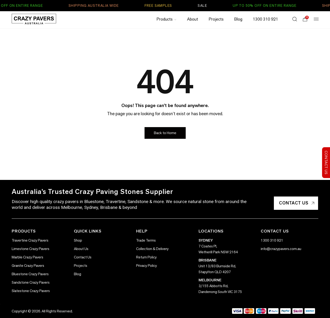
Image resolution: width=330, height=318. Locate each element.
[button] (165, 133)
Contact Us (297, 203)
